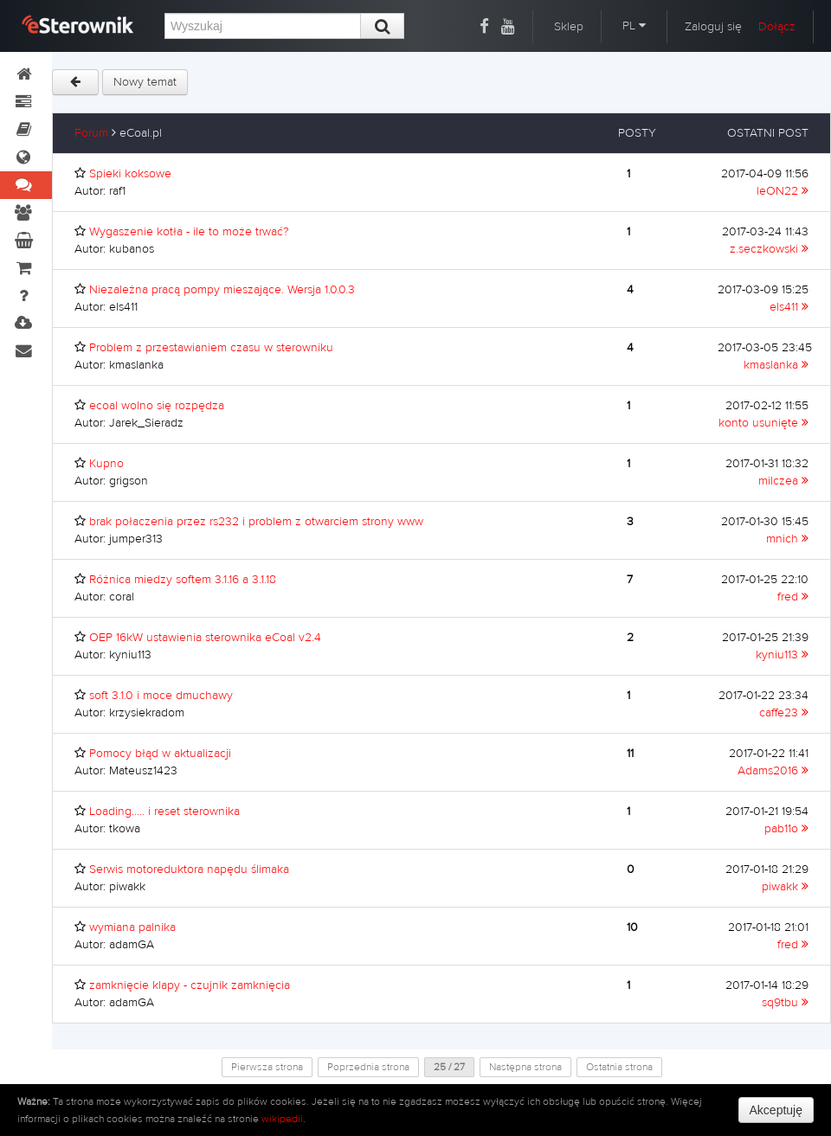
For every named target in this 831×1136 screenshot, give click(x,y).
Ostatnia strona (619, 1067)
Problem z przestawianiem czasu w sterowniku (211, 348)
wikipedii (282, 1119)
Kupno (106, 464)
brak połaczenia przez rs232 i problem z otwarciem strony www (256, 521)
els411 (789, 307)
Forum (91, 133)
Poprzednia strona (368, 1067)
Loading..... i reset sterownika (164, 811)
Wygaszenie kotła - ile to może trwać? (189, 232)
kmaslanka (776, 365)
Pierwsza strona (267, 1067)
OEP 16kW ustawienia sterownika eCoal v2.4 (205, 637)
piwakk (785, 887)
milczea (783, 481)
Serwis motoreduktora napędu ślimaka (189, 869)
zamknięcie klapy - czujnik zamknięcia (189, 985)
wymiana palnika (132, 927)
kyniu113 (782, 655)
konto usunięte (763, 423)
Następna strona (525, 1067)
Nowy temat (145, 82)
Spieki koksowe (130, 174)
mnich (787, 539)
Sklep (568, 27)
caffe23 (783, 713)
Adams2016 (773, 771)
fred (792, 597)
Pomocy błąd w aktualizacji (160, 753)
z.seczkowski (769, 249)
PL (634, 26)
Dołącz (777, 27)
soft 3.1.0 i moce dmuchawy (161, 695)
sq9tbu (785, 1003)
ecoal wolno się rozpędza (156, 406)
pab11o (786, 829)
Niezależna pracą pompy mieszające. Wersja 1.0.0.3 (222, 290)
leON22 (782, 191)
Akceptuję (776, 1110)
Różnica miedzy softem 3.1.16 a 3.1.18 (182, 579)
